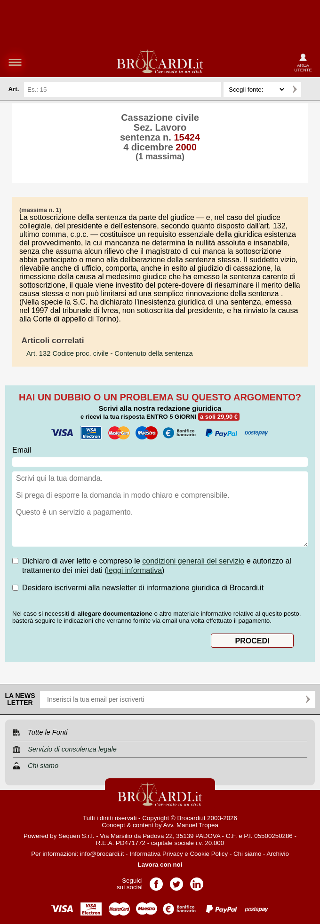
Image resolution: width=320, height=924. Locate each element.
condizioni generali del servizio (193, 561)
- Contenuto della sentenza (109, 353)
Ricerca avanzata (310, 89)
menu (15, 62)
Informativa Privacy (156, 853)
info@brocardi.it (102, 853)
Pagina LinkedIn (196, 881)
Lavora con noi (160, 864)
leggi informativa (134, 570)
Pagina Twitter (176, 881)
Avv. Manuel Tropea (190, 825)
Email (21, 450)
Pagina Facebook (156, 881)
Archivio (277, 853)
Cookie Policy (209, 853)
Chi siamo (247, 853)
